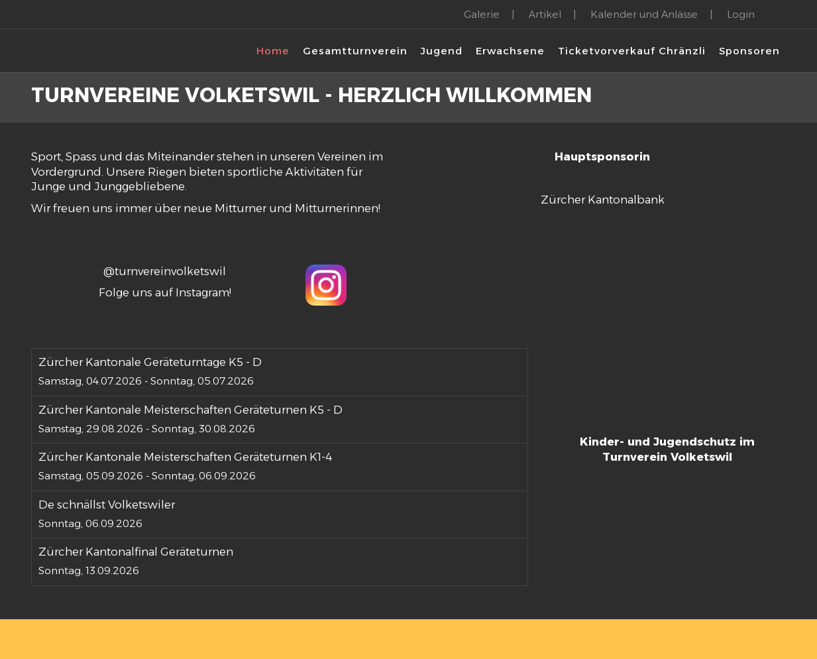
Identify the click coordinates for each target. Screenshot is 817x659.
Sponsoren (749, 50)
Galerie (482, 14)
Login (741, 14)
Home (273, 50)
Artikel (545, 14)
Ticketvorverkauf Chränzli (632, 50)
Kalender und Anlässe (644, 14)
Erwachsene (510, 50)
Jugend (442, 50)
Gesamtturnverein (355, 50)
